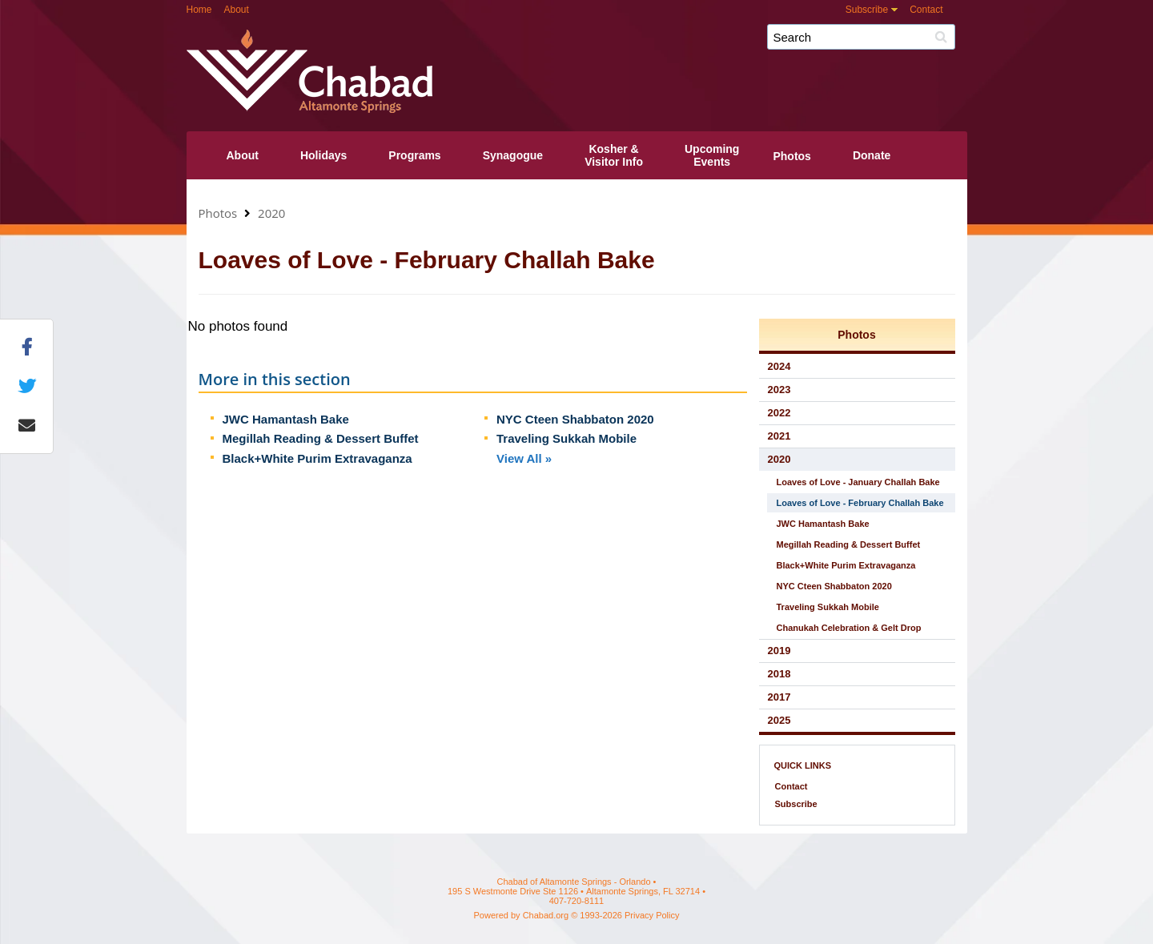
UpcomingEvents (712, 155)
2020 (271, 213)
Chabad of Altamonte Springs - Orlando (623, 43)
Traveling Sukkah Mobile (566, 438)
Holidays (323, 155)
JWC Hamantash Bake (286, 419)
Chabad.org (546, 915)
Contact (926, 9)
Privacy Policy (652, 915)
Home (199, 9)
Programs (414, 155)
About (236, 9)
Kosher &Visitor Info (614, 155)
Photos (791, 156)
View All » (524, 458)
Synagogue (513, 155)
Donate (871, 155)
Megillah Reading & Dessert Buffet (321, 438)
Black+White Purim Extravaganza (317, 458)
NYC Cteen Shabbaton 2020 (575, 419)
